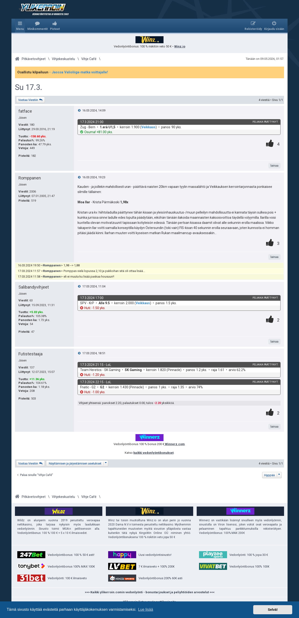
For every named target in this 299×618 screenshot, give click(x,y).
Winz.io (179, 46)
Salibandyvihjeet (33, 287)
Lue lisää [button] (145, 609)
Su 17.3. (28, 87)
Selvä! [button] (273, 609)
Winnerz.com (174, 444)
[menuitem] (37, 26)
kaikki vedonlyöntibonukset (153, 452)
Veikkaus (148, 127)
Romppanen (29, 177)
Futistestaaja (30, 353)
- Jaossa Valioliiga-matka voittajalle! (78, 72)
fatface (25, 111)
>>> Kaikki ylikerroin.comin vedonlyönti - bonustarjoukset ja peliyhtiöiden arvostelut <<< (149, 592)
